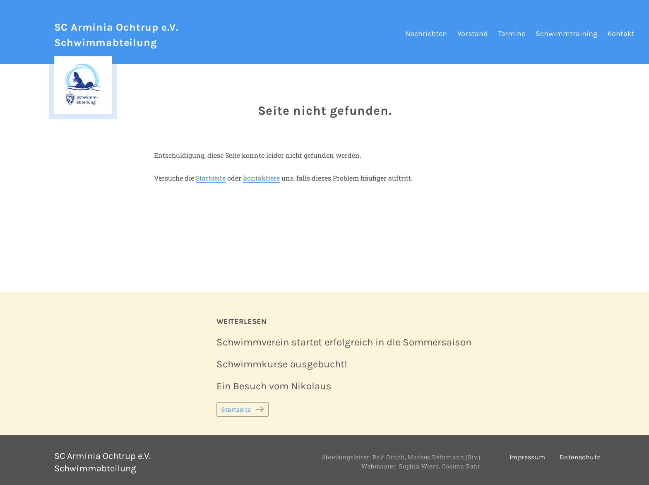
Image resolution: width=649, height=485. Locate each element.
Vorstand (472, 33)
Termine (511, 33)
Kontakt (621, 33)
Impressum (528, 457)
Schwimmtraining (566, 33)
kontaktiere (261, 178)
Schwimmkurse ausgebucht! (281, 364)
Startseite (211, 178)
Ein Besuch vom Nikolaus (274, 386)
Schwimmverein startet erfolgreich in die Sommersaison (343, 342)
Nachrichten (426, 33)
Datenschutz (580, 457)
